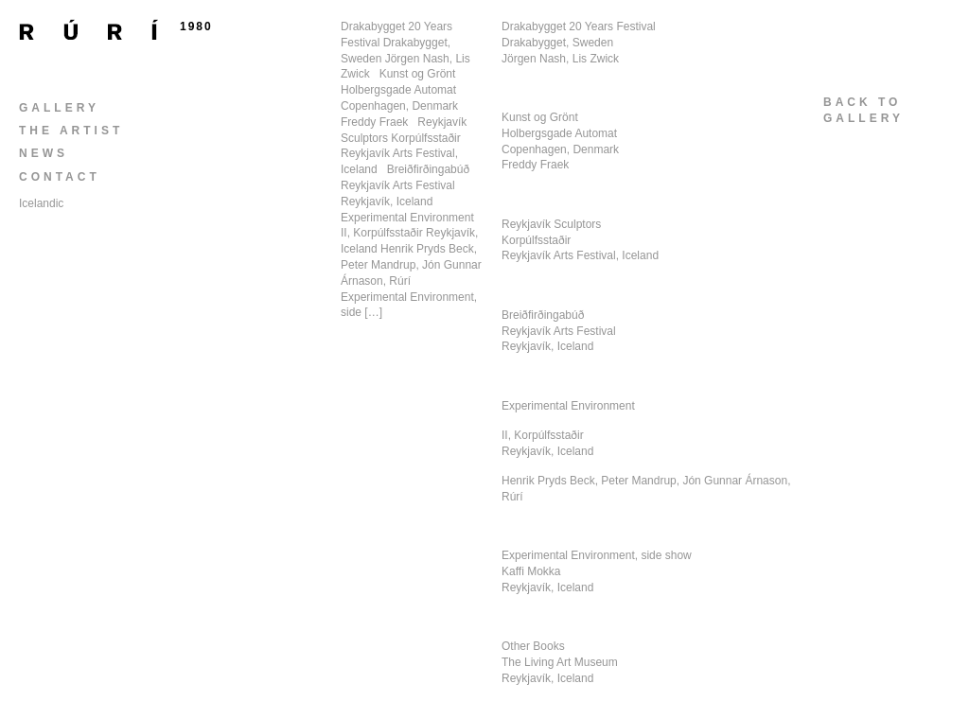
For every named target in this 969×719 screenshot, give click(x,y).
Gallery (59, 107)
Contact (59, 177)
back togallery (863, 110)
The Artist (71, 130)
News (43, 153)
